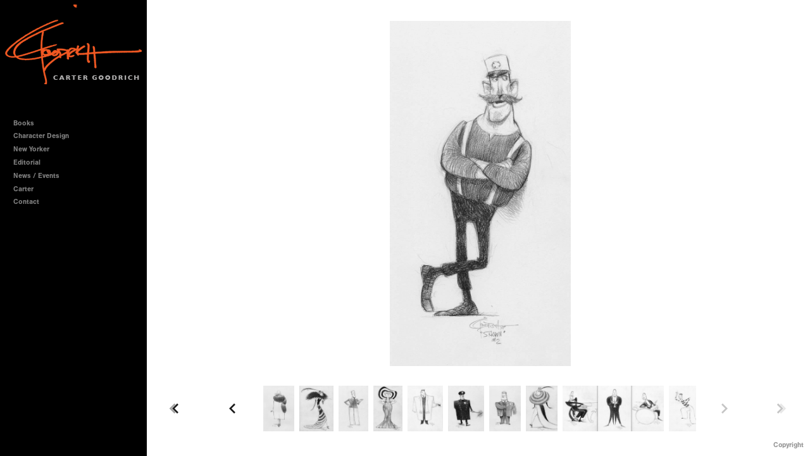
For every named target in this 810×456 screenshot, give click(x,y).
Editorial (26, 162)
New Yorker (31, 149)
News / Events (36, 176)
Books (28, 123)
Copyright (788, 445)
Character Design (45, 136)
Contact (26, 202)
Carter (23, 189)
